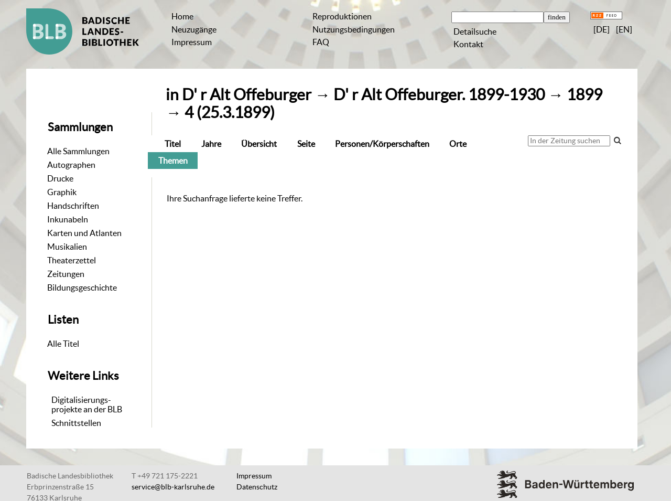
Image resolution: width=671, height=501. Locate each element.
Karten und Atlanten (84, 233)
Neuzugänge (194, 29)
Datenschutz (256, 487)
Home (182, 16)
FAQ (320, 42)
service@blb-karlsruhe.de (173, 487)
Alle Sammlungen (78, 151)
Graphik (62, 192)
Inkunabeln (67, 219)
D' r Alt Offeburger (246, 94)
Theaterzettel (71, 260)
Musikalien (67, 246)
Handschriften (73, 205)
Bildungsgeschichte (82, 287)
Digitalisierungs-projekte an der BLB (86, 404)
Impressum (191, 42)
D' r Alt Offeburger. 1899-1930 (439, 94)
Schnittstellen (76, 423)
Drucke (60, 178)
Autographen (71, 164)
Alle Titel (63, 343)
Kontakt (468, 44)
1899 (584, 94)
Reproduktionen (342, 16)
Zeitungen (65, 274)
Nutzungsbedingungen (353, 29)
